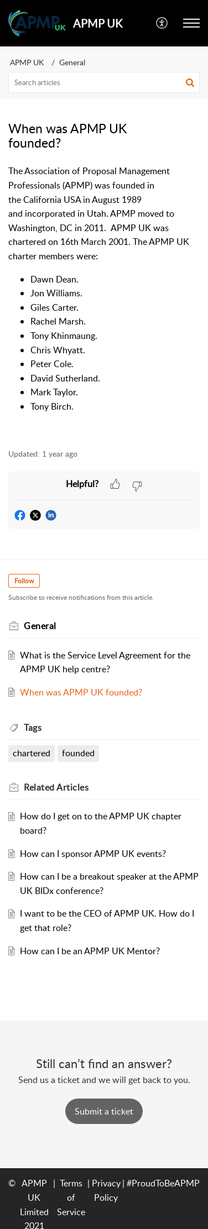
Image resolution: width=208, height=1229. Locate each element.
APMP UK (27, 62)
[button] (162, 23)
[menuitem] (162, 23)
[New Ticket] (104, 1111)
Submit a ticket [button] (104, 1111)
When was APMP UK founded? (81, 692)
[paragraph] (104, 300)
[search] (104, 82)
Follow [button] (24, 580)
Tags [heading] (32, 727)
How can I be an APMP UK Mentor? (90, 951)
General (72, 62)
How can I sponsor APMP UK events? (93, 854)
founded (78, 753)
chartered (31, 753)
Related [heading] (56, 787)
